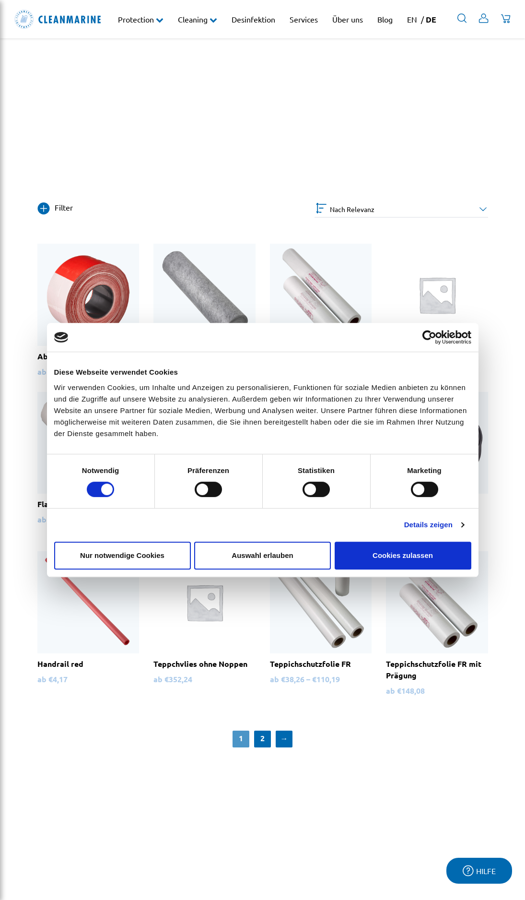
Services (304, 19)
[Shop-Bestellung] (401, 209)
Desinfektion (253, 19)
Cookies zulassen (403, 555)
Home (24, 152)
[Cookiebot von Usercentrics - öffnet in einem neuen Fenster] (429, 337)
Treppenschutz (108, 152)
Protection (137, 19)
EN (412, 19)
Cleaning (194, 19)
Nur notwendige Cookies (122, 555)
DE (431, 19)
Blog (385, 19)
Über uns (347, 19)
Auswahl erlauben (262, 555)
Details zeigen (428, 525)
